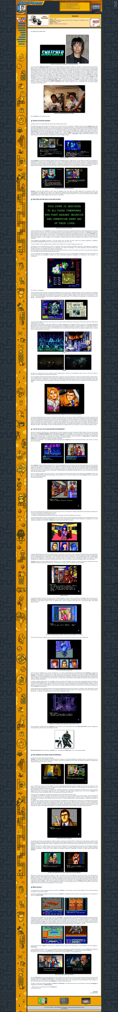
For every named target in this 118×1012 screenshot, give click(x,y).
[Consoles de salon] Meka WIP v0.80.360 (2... (73, 8)
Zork (40, 127)
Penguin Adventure (55, 80)
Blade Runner (48, 984)
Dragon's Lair (91, 126)
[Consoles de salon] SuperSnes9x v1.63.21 (73, 7)
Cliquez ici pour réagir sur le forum (76, 1007)
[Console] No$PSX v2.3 (69, 6)
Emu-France (82, 1)
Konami (61, 193)
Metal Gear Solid (44, 66)
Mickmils (35, 31)
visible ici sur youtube (39, 240)
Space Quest (86, 436)
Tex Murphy (94, 983)
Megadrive (33, 599)
